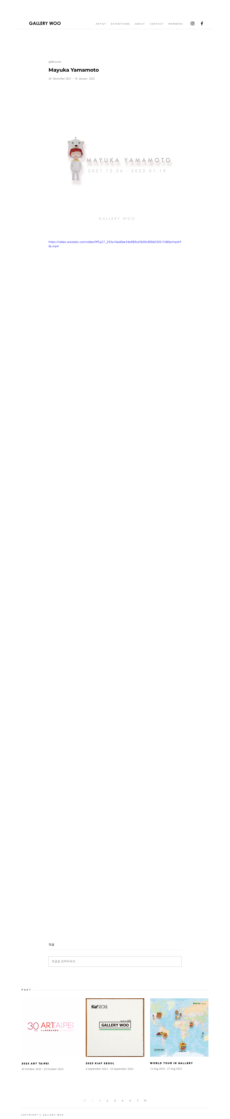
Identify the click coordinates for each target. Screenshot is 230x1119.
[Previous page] (92, 1100)
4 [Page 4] (122, 1100)
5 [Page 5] (130, 1100)
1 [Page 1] (100, 1100)
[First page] (85, 1100)
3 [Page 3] (115, 1100)
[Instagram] (192, 23)
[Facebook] (201, 23)
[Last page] (145, 1100)
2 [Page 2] (107, 1100)
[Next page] (137, 1100)
